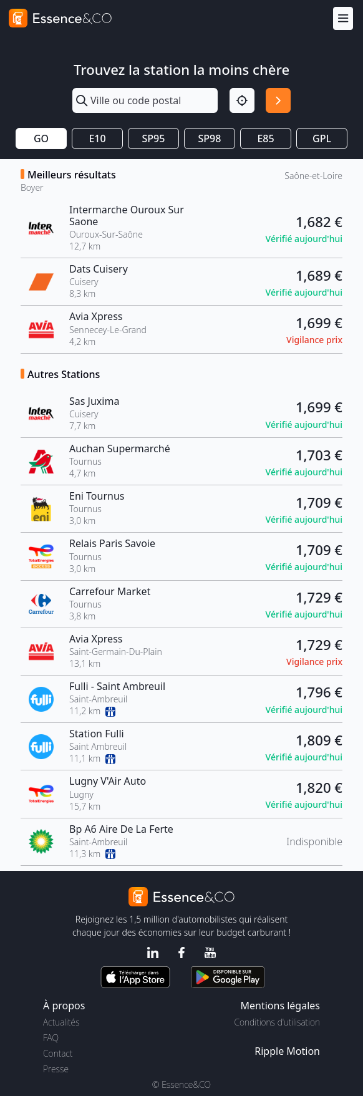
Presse (56, 1069)
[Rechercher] (278, 100)
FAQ (51, 1038)
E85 (265, 138)
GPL (321, 138)
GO (41, 138)
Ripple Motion (287, 1051)
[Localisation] (242, 100)
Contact (57, 1053)
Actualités (61, 1022)
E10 (97, 138)
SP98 (209, 138)
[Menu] (343, 18)
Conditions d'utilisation (277, 1022)
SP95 (153, 138)
